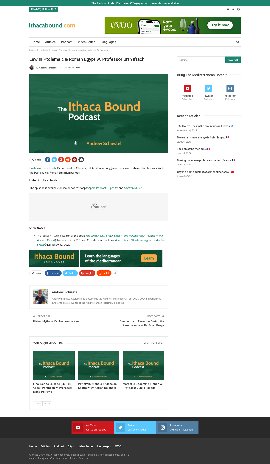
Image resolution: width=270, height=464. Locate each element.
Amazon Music (133, 188)
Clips (71, 446)
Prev (38, 403)
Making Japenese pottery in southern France (206, 160)
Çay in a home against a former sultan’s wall (205, 171)
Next (47, 403)
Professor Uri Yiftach (42, 168)
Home (36, 42)
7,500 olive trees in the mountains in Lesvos (205, 126)
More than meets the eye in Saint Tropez (203, 137)
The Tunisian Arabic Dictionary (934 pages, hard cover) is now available (135, 3)
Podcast (66, 42)
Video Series (86, 42)
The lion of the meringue (193, 148)
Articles (50, 42)
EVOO (118, 446)
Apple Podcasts (98, 188)
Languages (108, 42)
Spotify (113, 188)
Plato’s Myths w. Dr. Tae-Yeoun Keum (57, 321)
